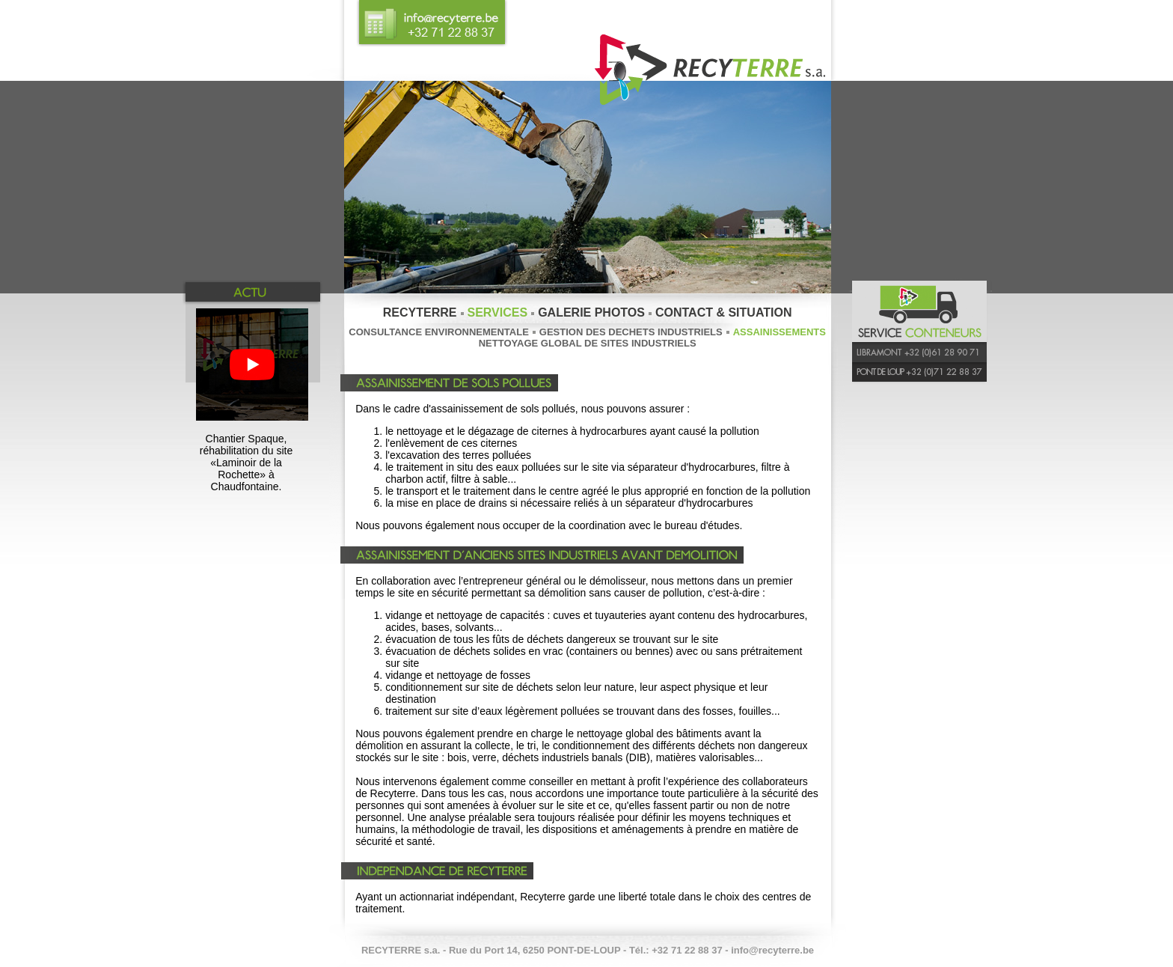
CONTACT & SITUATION (723, 312)
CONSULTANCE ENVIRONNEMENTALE (439, 332)
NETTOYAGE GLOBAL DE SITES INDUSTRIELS (587, 343)
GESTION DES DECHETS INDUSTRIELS (631, 332)
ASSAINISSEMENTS (779, 332)
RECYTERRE (420, 312)
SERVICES (498, 312)
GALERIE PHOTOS (591, 312)
